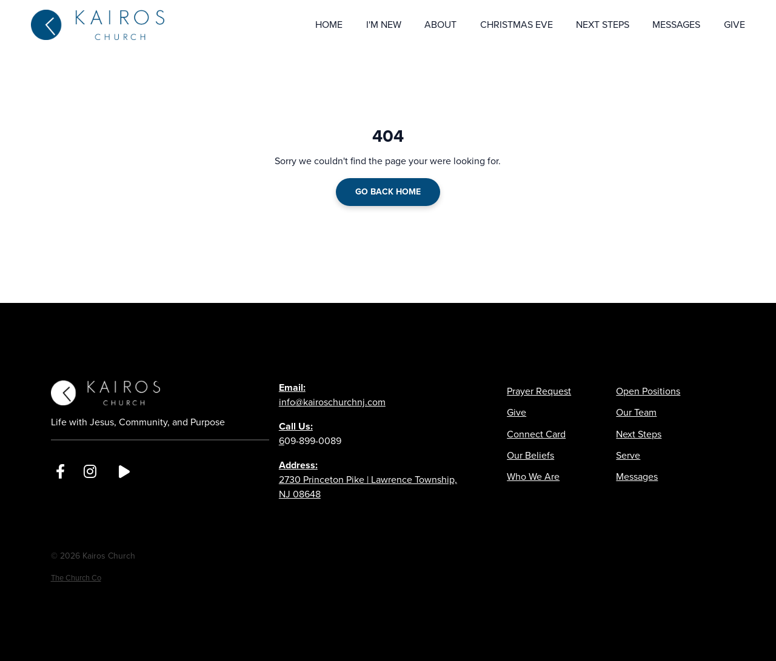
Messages (637, 476)
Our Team (636, 412)
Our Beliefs (530, 455)
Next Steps (638, 434)
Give (516, 412)
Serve (628, 455)
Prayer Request (539, 391)
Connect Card (536, 434)
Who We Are (533, 476)
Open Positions (648, 391)
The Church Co (76, 577)
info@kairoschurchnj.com (332, 394)
